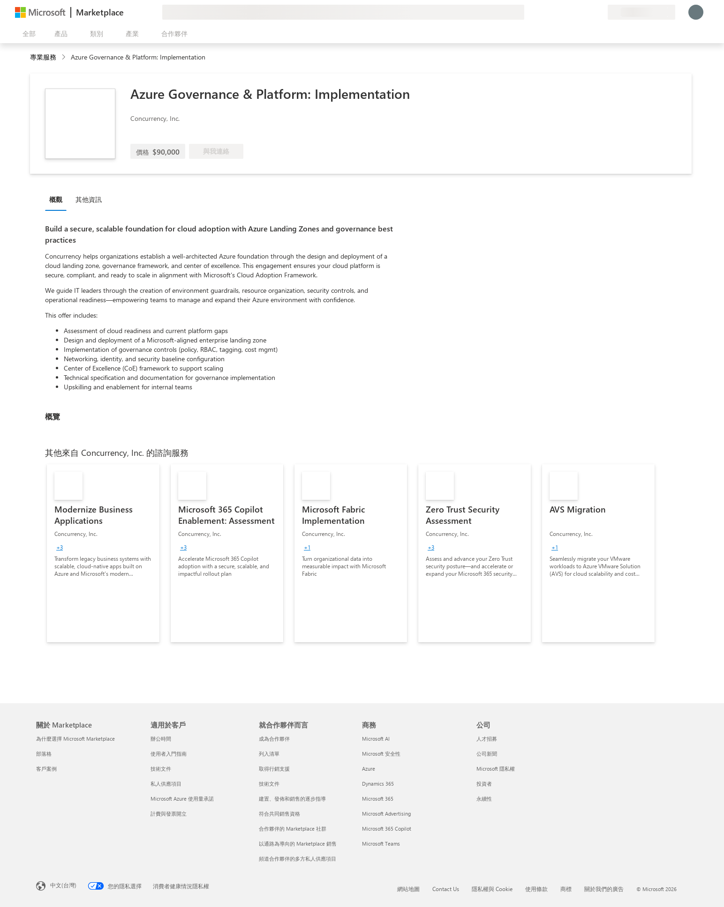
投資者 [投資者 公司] (484, 783)
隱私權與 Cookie (492, 888)
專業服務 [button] (43, 56)
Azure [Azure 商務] (368, 768)
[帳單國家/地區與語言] (641, 12)
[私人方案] (600, 12)
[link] (103, 553)
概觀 (55, 199)
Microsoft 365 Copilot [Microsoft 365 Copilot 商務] (386, 828)
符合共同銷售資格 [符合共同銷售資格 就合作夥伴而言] (279, 813)
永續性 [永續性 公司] (484, 798)
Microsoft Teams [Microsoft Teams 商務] (381, 843)
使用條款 (536, 888)
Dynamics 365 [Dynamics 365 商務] (378, 783)
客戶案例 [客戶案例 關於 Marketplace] (46, 768)
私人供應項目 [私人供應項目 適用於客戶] (166, 783)
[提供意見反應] (566, 12)
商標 (566, 888)
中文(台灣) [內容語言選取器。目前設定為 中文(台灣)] (63, 885)
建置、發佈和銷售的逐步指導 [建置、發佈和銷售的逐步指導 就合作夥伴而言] (292, 798)
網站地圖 (408, 888)
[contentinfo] (64, 57)
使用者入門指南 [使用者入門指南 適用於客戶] (169, 753)
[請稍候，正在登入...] (696, 12)
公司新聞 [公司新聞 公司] (486, 753)
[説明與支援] (577, 12)
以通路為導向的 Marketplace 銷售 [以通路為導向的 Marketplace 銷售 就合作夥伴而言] (298, 843)
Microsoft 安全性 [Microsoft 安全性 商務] (381, 753)
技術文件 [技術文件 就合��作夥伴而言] (269, 783)
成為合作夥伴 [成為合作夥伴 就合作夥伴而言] (274, 738)
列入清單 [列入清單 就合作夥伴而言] (269, 753)
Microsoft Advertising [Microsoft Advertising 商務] (386, 813)
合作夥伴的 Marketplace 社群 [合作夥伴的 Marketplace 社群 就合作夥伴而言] (292, 828)
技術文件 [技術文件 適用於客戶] (161, 768)
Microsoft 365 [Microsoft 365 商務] (377, 798)
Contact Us (445, 888)
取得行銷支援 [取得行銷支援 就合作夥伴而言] (274, 768)
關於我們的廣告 (604, 888)
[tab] (58, 199)
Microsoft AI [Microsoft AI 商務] (376, 738)
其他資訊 (88, 199)
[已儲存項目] (589, 12)
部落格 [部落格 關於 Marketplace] (44, 753)
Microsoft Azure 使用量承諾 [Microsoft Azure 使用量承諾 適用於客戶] (182, 798)
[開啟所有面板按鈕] (27, 33)
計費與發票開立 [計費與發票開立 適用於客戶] (169, 813)
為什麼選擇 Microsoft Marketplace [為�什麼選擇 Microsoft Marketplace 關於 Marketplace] (75, 738)
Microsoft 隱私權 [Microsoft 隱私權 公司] (495, 768)
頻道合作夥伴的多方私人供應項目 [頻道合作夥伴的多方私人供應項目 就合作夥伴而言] (297, 858)
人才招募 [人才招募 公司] (486, 738)
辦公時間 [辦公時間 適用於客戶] (161, 738)
